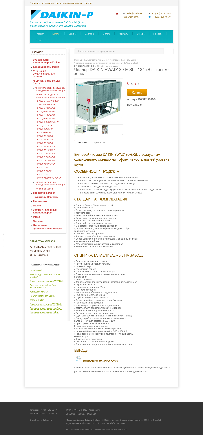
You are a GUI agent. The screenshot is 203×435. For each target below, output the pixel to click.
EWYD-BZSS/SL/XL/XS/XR (49, 178)
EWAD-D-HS (43, 174)
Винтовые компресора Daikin (44, 312)
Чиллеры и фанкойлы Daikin (46, 82)
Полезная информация (45, 264)
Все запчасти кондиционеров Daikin (46, 61)
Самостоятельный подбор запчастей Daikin (43, 286)
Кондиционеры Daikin (46, 66)
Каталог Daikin (37, 300)
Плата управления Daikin (42, 296)
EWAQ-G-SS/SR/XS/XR (48, 122)
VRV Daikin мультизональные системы (44, 74)
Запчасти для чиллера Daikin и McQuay (45, 275)
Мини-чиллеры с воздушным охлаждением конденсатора (50, 89)
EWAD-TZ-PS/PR (45, 143)
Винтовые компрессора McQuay (46, 308)
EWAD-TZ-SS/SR (45, 136)
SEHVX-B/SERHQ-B (46, 104)
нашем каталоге (83, 3)
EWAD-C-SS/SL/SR (46, 153)
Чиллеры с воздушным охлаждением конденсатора (50, 95)
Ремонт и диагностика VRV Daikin (46, 304)
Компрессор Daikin (39, 292)
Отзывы (141, 33)
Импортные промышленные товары (47, 226)
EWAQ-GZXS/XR (45, 129)
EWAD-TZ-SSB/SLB (46, 146)
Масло (37, 205)
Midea (36, 217)
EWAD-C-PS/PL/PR (46, 157)
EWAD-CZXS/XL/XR (46, 164)
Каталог (56, 33)
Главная (40, 33)
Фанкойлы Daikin (44, 188)
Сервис (72, 33)
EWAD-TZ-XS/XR (45, 139)
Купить (137, 92)
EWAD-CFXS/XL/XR (46, 160)
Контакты (123, 33)
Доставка (89, 33)
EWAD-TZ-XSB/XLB (46, 150)
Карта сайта (94, 410)
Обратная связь (131, 17)
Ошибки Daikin (37, 270)
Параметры (99, 142)
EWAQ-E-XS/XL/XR (46, 108)
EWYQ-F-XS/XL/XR (46, 118)
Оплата (106, 33)
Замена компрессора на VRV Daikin (47, 281)
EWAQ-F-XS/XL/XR (46, 115)
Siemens (38, 221)
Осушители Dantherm (46, 197)
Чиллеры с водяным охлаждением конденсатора (50, 183)
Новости (157, 33)
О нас (39, 40)
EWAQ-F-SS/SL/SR (46, 111)
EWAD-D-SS (43, 167)
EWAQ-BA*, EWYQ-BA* (48, 101)
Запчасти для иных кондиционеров (45, 211)
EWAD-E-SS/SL (44, 132)
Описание (82, 142)
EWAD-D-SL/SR (44, 171)
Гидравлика (40, 201)
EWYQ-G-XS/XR (44, 125)
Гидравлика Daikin (44, 192)
